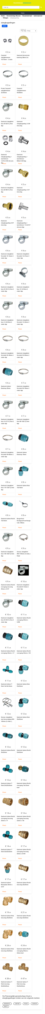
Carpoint (17, 1003)
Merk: (4, 26)
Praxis (26, 1003)
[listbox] (28, 30)
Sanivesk (34, 1003)
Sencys (6, 1006)
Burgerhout (7, 1003)
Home (22, 13)
